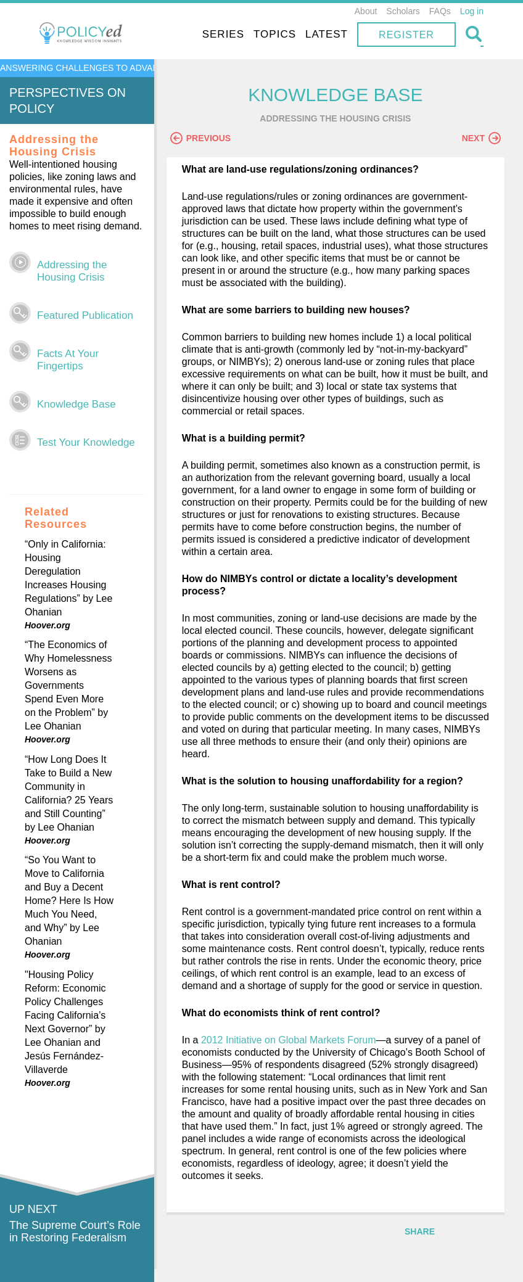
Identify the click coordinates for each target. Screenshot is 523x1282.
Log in (472, 11)
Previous (206, 139)
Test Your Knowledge (86, 442)
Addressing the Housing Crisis (72, 271)
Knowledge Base (76, 404)
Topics (274, 34)
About (366, 11)
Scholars (402, 11)
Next (481, 139)
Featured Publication (85, 315)
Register (406, 35)
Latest (326, 34)
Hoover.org (47, 625)
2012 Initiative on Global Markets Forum (294, 1053)
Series (223, 34)
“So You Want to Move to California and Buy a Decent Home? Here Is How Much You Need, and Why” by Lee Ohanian (69, 901)
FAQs (440, 11)
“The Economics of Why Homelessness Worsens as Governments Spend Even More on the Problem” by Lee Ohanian (68, 685)
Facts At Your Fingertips (68, 360)
